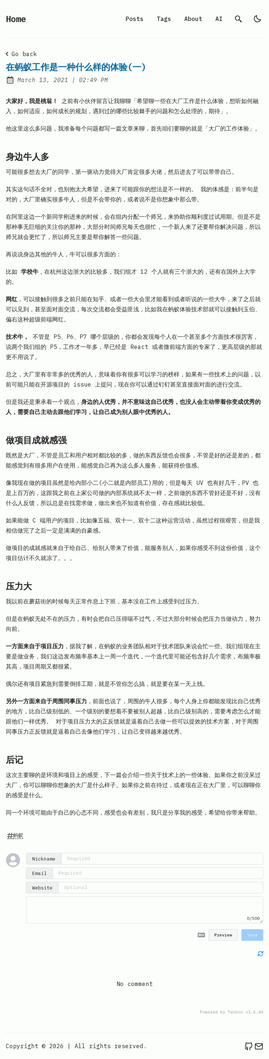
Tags (164, 18)
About (193, 18)
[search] (238, 19)
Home (16, 19)
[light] (257, 19)
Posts (135, 18)
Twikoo (235, 1012)
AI (219, 18)
